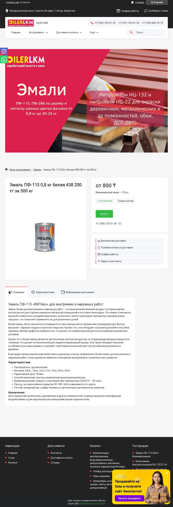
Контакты (56, 453)
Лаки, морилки (101, 476)
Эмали (37, 169)
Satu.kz (101, 500)
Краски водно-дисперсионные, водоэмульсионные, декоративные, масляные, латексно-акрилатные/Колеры (107, 460)
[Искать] (131, 32)
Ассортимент (36, 32)
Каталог (13, 462)
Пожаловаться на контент (92, 503)
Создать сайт (12, 2)
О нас (11, 457)
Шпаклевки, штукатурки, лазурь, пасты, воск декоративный (105, 484)
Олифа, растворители (105, 471)
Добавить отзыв (158, 10)
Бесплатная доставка (113, 240)
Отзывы (55, 462)
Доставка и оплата (67, 32)
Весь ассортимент (20, 169)
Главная (15, 32)
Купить (104, 214)
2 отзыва (139, 2)
